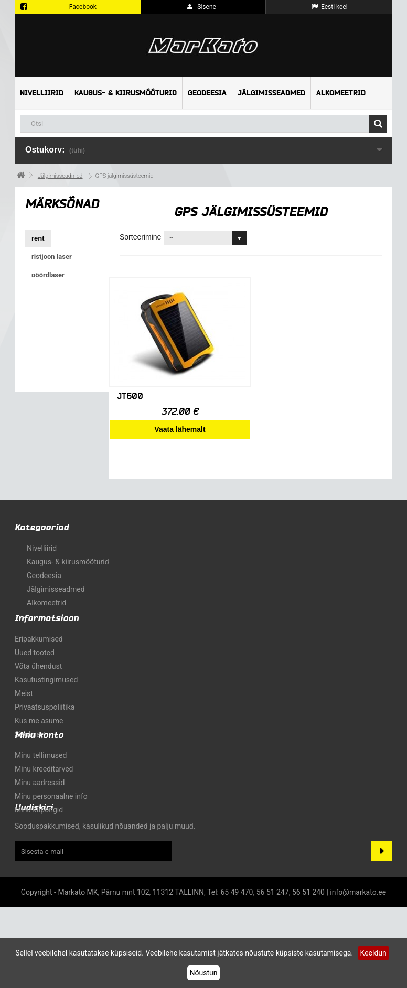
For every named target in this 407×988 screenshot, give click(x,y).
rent (38, 238)
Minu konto (39, 790)
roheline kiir (50, 367)
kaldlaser (45, 403)
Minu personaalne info (51, 850)
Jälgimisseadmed (271, 93)
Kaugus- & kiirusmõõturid (125, 93)
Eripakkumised (39, 652)
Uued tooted (35, 666)
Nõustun (204, 973)
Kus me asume (39, 734)
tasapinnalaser (54, 348)
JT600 (130, 396)
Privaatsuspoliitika (44, 720)
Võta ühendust (38, 680)
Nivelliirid (41, 93)
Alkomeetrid (341, 93)
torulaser (46, 293)
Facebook (83, 6)
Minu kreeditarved (44, 823)
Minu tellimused (41, 810)
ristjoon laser (51, 256)
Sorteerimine (140, 237)
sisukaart (30, 748)
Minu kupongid (39, 864)
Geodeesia (207, 93)
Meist (24, 707)
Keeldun (373, 953)
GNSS (41, 385)
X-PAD (41, 330)
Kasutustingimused (46, 693)
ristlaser (44, 312)
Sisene (201, 6)
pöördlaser (48, 275)
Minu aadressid (40, 837)
